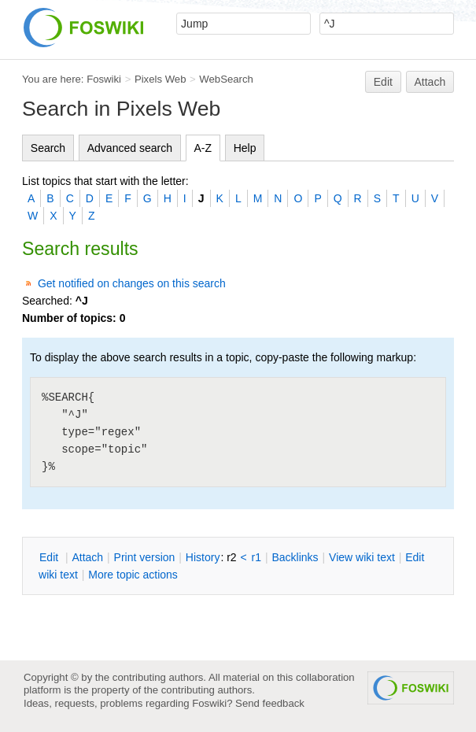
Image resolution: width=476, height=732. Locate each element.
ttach (87, 557)
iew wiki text (362, 557)
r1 (256, 557)
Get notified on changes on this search (132, 283)
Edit (383, 82)
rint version (144, 557)
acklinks (294, 557)
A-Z (203, 148)
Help (245, 148)
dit (50, 557)
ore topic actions (133, 574)
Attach (430, 82)
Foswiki (104, 79)
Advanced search (129, 148)
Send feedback (269, 703)
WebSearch (226, 79)
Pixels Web (160, 79)
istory (203, 557)
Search (48, 148)
